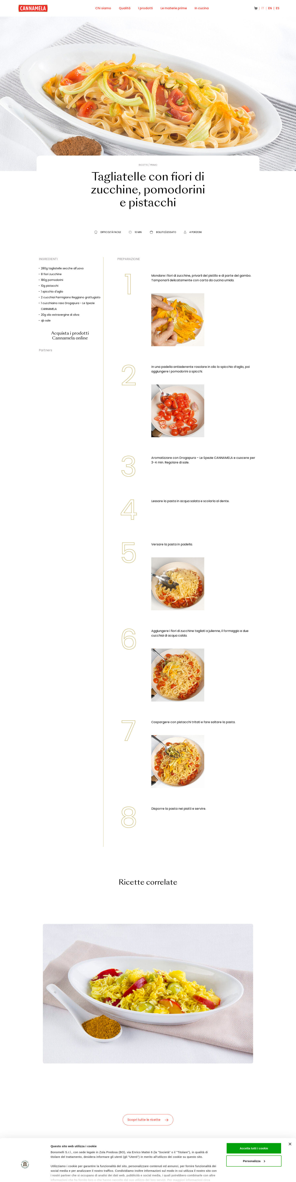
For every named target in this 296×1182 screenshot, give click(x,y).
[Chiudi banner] (290, 1123)
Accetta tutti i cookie (254, 1127)
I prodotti (145, 8)
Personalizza (254, 1140)
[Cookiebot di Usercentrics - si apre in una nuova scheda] (25, 1174)
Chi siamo (103, 8)
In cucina (202, 8)
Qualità (124, 8)
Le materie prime (174, 8)
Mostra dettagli (61, 1174)
